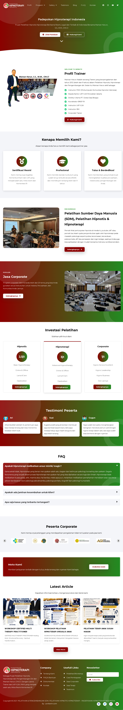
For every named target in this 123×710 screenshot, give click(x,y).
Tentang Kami (48, 674)
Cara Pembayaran (73, 678)
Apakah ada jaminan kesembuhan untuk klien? (30, 492)
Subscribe (94, 680)
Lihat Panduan (50, 34)
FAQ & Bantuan (49, 678)
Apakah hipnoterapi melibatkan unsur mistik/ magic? (33, 466)
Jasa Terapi (70, 685)
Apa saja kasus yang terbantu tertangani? (27, 502)
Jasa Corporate (72, 682)
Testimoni (70, 689)
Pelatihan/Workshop (74, 674)
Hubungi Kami (73, 34)
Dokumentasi (48, 681)
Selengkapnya (75, 249)
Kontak (46, 685)
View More (60, 650)
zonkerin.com (51, 704)
